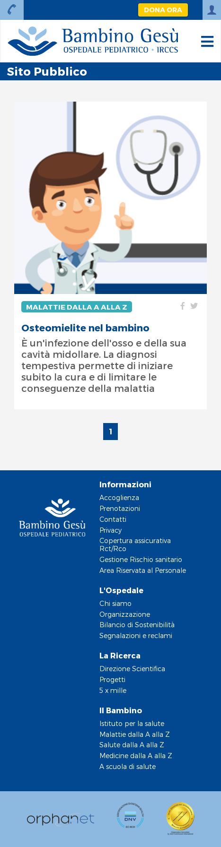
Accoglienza (119, 497)
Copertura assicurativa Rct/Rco (135, 544)
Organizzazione (124, 614)
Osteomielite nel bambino (85, 327)
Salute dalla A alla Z (131, 745)
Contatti (112, 519)
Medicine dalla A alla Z (135, 756)
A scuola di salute (127, 766)
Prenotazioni (119, 508)
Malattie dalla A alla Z (76, 306)
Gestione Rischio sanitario (140, 559)
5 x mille (112, 690)
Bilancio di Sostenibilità (137, 625)
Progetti (112, 679)
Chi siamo (115, 603)
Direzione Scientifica (132, 669)
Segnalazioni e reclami (135, 635)
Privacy (110, 530)
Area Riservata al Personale (142, 570)
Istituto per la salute (131, 723)
